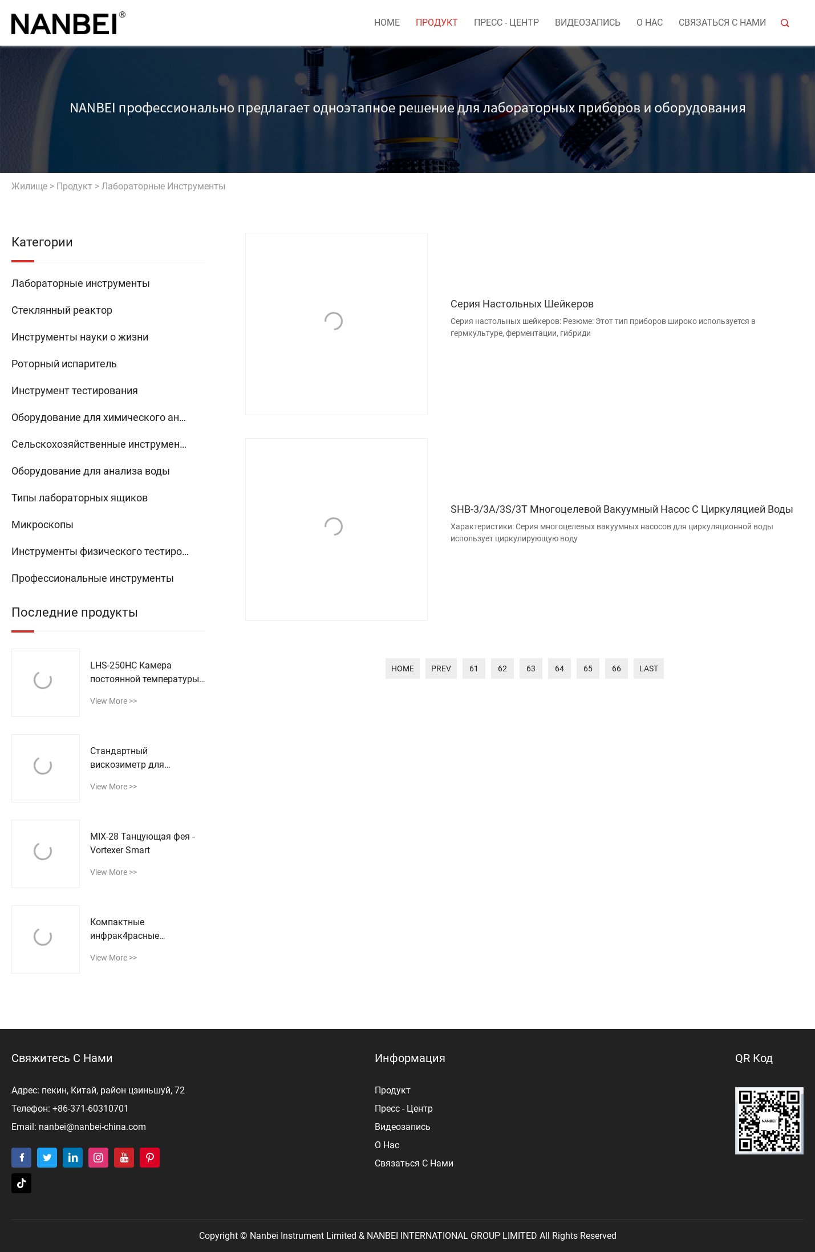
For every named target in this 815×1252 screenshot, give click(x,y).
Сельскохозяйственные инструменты (102, 444)
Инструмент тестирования (74, 390)
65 (588, 668)
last (648, 668)
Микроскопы (42, 524)
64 (559, 668)
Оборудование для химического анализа (108, 417)
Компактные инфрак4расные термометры (124, 930)
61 (474, 668)
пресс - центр (506, 22)
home (402, 668)
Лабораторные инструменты (163, 186)
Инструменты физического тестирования (108, 551)
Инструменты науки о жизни (79, 337)
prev (441, 668)
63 (531, 668)
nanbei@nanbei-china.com (92, 1126)
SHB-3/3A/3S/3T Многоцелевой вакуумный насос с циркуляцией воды (622, 509)
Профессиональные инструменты (92, 578)
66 (616, 668)
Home (387, 22)
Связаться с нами (722, 22)
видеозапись (588, 22)
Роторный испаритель (64, 364)
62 (502, 668)
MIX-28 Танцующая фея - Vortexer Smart (142, 843)
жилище (29, 186)
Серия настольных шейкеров (522, 304)
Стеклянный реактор (61, 310)
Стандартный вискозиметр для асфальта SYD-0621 (132, 758)
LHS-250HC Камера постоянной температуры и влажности (144, 673)
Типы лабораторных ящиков (79, 498)
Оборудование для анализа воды (90, 471)
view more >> (113, 701)
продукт (437, 22)
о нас (649, 22)
